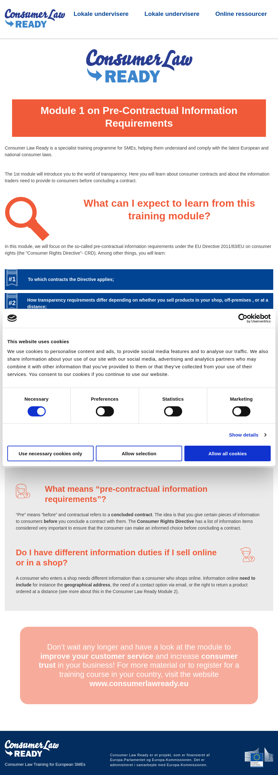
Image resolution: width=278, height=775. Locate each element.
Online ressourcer (241, 35)
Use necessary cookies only (50, 453)
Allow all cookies (227, 453)
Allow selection (139, 453)
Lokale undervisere (101, 35)
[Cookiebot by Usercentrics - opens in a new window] (243, 318)
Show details (244, 434)
